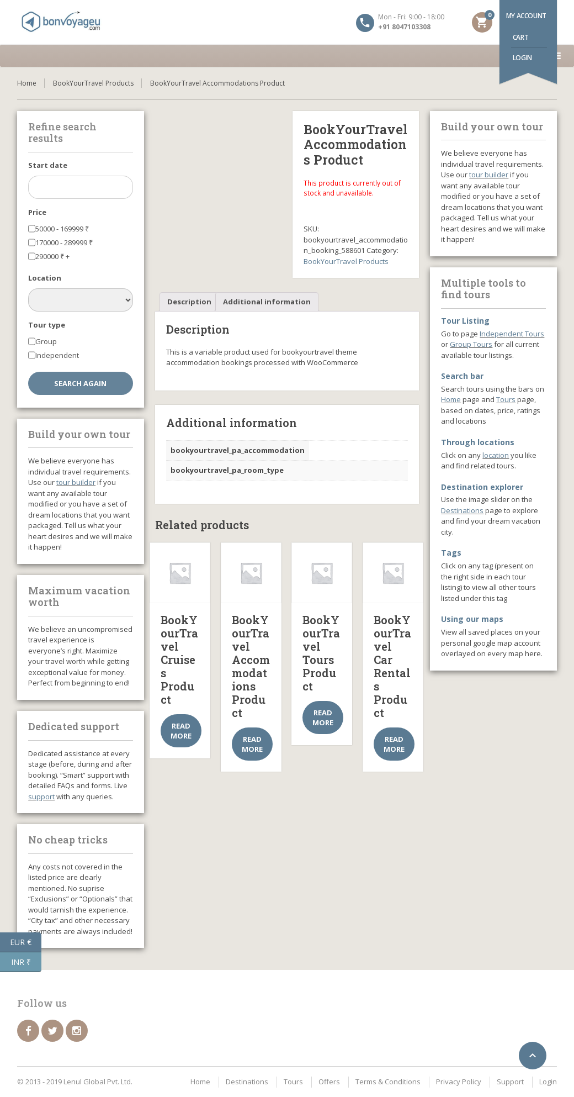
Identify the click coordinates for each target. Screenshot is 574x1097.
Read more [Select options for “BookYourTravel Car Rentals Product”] (394, 744)
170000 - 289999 (64, 242)
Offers (329, 1082)
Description (189, 302)
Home (26, 83)
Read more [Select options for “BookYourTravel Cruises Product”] (181, 731)
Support (510, 1082)
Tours (505, 399)
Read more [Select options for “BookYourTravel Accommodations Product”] (252, 744)
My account (526, 15)
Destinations (462, 510)
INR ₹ (26, 962)
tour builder (75, 482)
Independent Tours (512, 334)
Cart (520, 37)
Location (44, 278)
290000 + (52, 256)
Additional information (267, 302)
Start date (47, 165)
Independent (57, 355)
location (495, 455)
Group (46, 341)
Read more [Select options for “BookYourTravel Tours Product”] (322, 717)
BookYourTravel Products (93, 83)
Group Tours (471, 344)
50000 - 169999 (62, 229)
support (41, 796)
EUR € (25, 942)
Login (522, 57)
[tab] (189, 302)
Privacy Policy (458, 1082)
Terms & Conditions (388, 1082)
